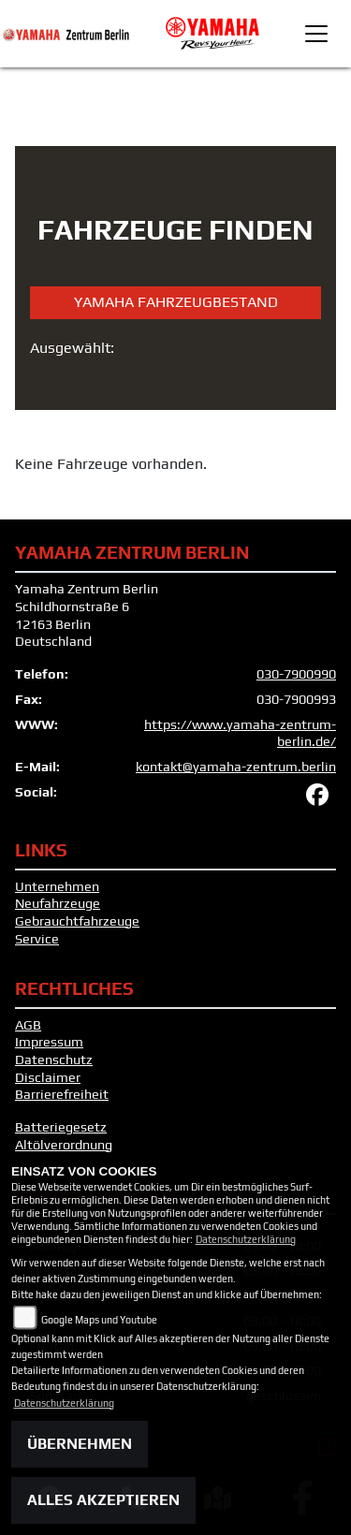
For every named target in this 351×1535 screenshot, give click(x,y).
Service (37, 938)
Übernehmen (79, 1444)
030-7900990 (296, 673)
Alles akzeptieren (103, 1500)
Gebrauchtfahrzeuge (77, 921)
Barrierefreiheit (62, 1094)
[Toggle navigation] (316, 33)
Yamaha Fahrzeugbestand (176, 302)
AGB (28, 1024)
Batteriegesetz (61, 1126)
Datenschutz (54, 1059)
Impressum (49, 1041)
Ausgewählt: (72, 348)
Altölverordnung (63, 1144)
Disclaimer (47, 1077)
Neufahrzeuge (57, 903)
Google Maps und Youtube (99, 1319)
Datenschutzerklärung (246, 1239)
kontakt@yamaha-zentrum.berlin (236, 766)
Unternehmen (57, 886)
